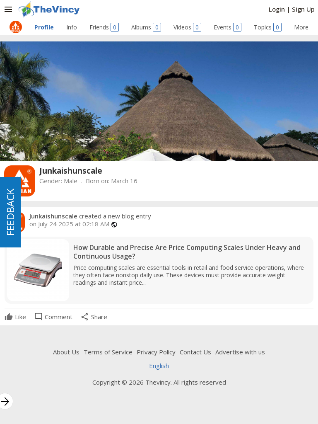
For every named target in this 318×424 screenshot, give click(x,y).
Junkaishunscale (53, 216)
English (159, 365)
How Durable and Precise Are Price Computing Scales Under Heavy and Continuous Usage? (187, 252)
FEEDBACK (10, 212)
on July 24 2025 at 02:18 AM (69, 224)
